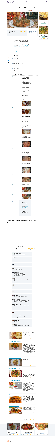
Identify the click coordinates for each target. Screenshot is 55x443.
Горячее (19, 1)
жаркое (21, 292)
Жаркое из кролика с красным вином (18, 331)
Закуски (32, 1)
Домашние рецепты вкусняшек (10, 440)
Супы (51, 1)
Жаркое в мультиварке (15, 341)
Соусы (47, 1)
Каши (36, 1)
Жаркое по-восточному (15, 358)
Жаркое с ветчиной (14, 406)
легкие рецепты (17, 51)
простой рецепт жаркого (25, 49)
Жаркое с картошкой (14, 368)
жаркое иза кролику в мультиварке (25, 207)
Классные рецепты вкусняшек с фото (9, 2)
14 (25, 32)
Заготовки (28, 1)
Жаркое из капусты (14, 394)
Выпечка (15, 1)
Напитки (39, 1)
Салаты (43, 1)
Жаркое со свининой (14, 380)
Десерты (23, 1)
